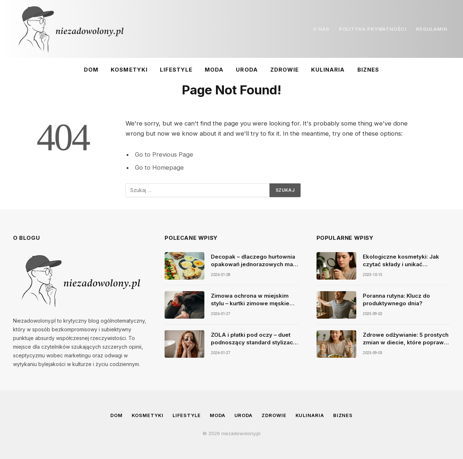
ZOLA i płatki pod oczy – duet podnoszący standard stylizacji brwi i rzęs (253, 339)
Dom (91, 69)
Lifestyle (176, 69)
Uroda (247, 69)
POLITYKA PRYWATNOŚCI (373, 29)
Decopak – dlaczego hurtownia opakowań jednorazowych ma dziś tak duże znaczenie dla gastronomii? (253, 260)
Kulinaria (328, 69)
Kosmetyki (129, 69)
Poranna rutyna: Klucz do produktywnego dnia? (396, 299)
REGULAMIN (431, 29)
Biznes (368, 69)
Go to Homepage (159, 167)
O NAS (321, 29)
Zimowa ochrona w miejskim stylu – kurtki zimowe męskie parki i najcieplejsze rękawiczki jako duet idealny (253, 299)
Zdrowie (284, 69)
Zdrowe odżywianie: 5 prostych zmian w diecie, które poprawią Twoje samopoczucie (406, 339)
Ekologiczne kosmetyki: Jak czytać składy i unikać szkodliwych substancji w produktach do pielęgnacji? (401, 260)
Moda (214, 69)
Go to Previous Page (164, 154)
